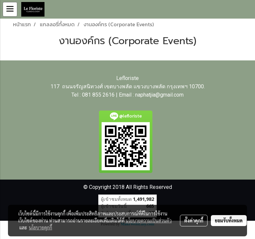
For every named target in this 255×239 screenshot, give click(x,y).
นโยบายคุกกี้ (40, 227)
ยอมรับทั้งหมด (229, 220)
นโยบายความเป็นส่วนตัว (149, 220)
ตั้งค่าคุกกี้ (193, 220)
